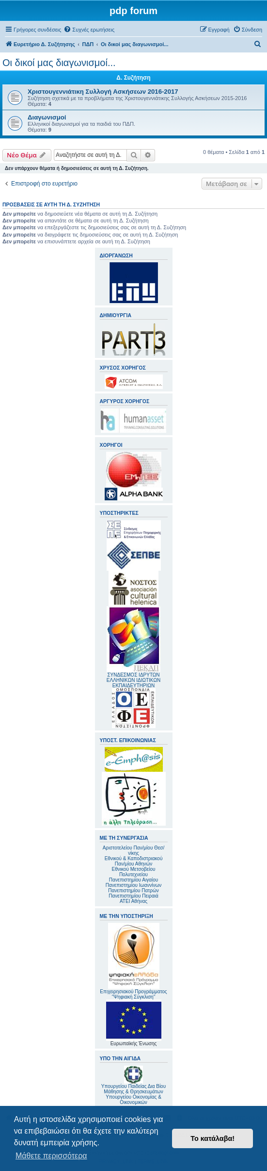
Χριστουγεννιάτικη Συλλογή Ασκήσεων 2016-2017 (103, 91)
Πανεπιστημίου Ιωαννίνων (133, 885)
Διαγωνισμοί (47, 117)
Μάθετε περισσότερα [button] (51, 1156)
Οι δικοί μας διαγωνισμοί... (59, 62)
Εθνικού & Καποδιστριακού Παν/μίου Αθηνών (134, 861)
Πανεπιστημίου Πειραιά (133, 896)
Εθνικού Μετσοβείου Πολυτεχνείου (134, 871)
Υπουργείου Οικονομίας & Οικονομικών (133, 1099)
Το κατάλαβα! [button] (212, 1138)
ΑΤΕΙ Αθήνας (133, 901)
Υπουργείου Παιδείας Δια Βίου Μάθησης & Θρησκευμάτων (133, 1089)
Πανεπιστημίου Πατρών (133, 890)
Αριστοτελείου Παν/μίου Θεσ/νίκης (134, 850)
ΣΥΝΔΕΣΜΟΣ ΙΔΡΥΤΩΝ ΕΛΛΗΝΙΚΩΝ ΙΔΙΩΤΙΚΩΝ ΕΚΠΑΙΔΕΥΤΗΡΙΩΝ (133, 680)
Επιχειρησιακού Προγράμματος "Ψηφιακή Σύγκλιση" (133, 961)
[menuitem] (88, 29)
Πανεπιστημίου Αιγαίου (133, 879)
